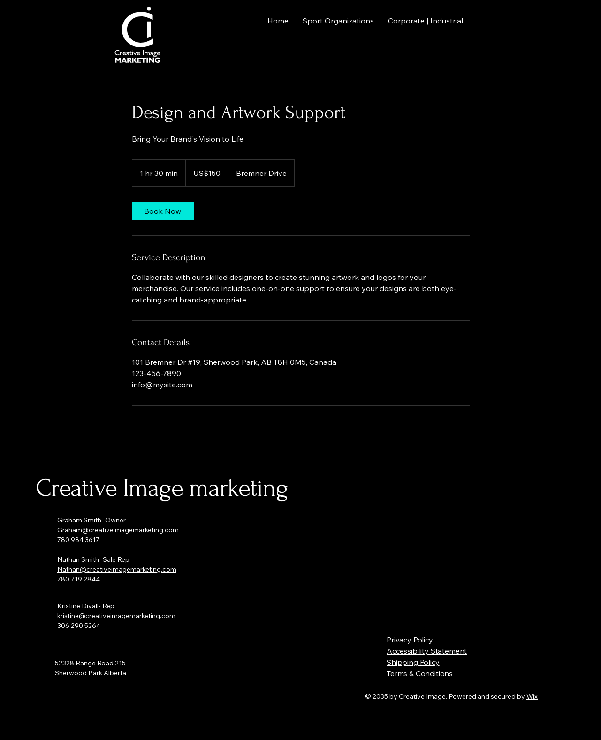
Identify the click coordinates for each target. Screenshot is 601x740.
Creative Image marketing (162, 488)
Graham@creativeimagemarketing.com (118, 530)
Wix (532, 696)
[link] (163, 211)
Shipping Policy (413, 662)
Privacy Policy (410, 639)
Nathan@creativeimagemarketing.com (116, 569)
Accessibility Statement (427, 651)
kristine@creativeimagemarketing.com (116, 616)
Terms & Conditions (420, 673)
